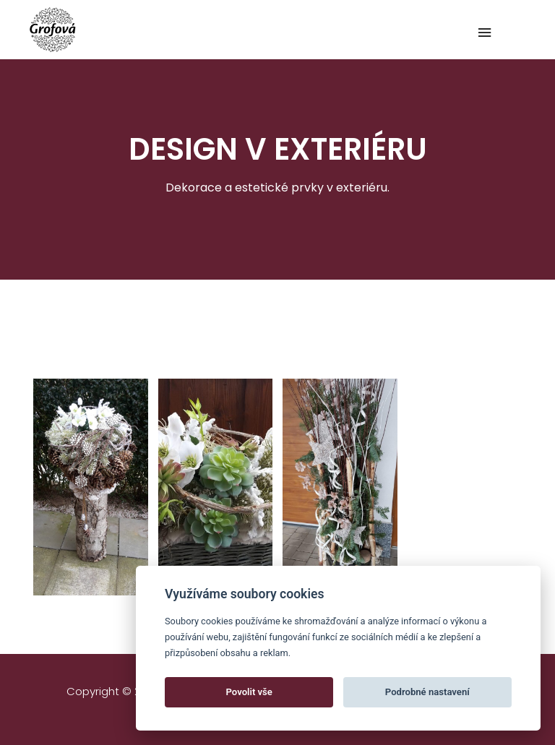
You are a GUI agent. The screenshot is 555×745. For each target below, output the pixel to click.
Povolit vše (249, 691)
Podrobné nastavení (427, 691)
